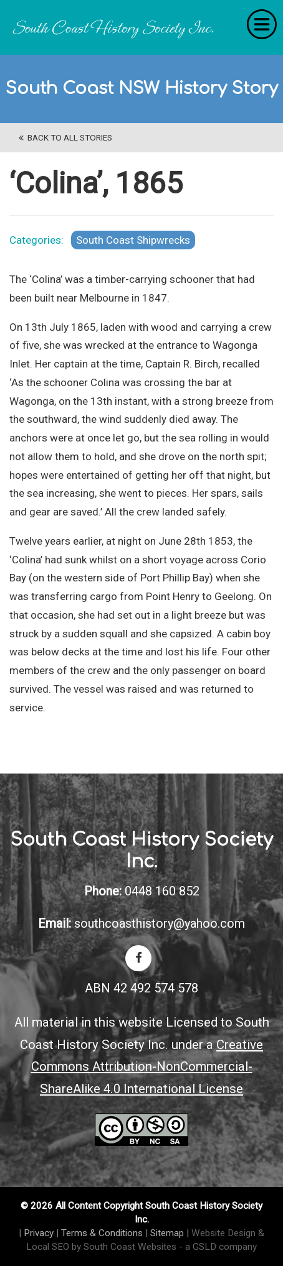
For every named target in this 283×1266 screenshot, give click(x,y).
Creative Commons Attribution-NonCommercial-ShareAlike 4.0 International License (147, 1066)
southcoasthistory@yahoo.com (159, 923)
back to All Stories (65, 137)
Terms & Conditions (102, 1233)
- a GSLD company (218, 1246)
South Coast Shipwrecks (133, 240)
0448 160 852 (162, 891)
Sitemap (167, 1233)
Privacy (39, 1233)
